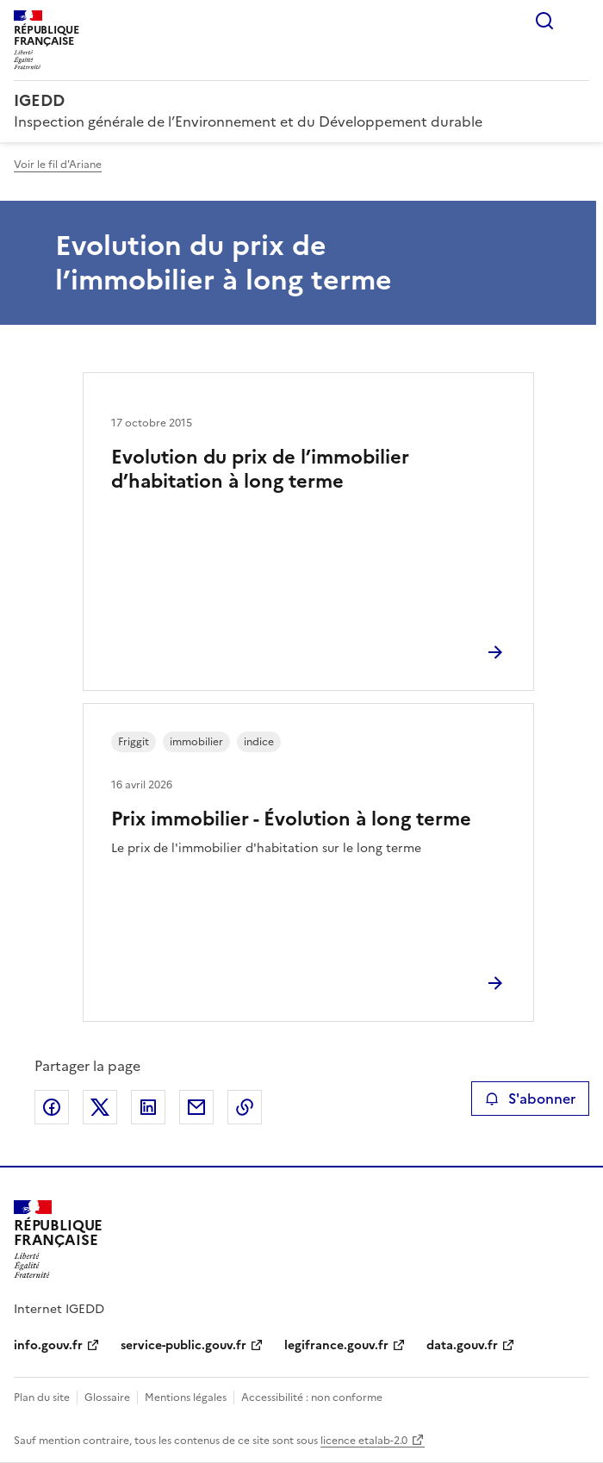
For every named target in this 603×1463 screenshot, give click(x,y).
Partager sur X (100, 1107)
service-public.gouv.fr (183, 1345)
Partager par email (196, 1107)
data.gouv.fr (462, 1345)
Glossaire (107, 1397)
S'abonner (530, 1098)
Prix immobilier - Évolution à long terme (291, 819)
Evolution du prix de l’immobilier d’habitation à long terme (260, 469)
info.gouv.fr (48, 1345)
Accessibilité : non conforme (311, 1397)
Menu (579, 20)
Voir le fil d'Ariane (58, 164)
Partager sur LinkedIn (148, 1107)
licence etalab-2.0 (363, 1440)
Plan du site (42, 1397)
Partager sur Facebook (51, 1107)
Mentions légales (186, 1397)
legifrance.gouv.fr (336, 1345)
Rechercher (544, 20)
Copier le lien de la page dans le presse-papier (244, 1107)
